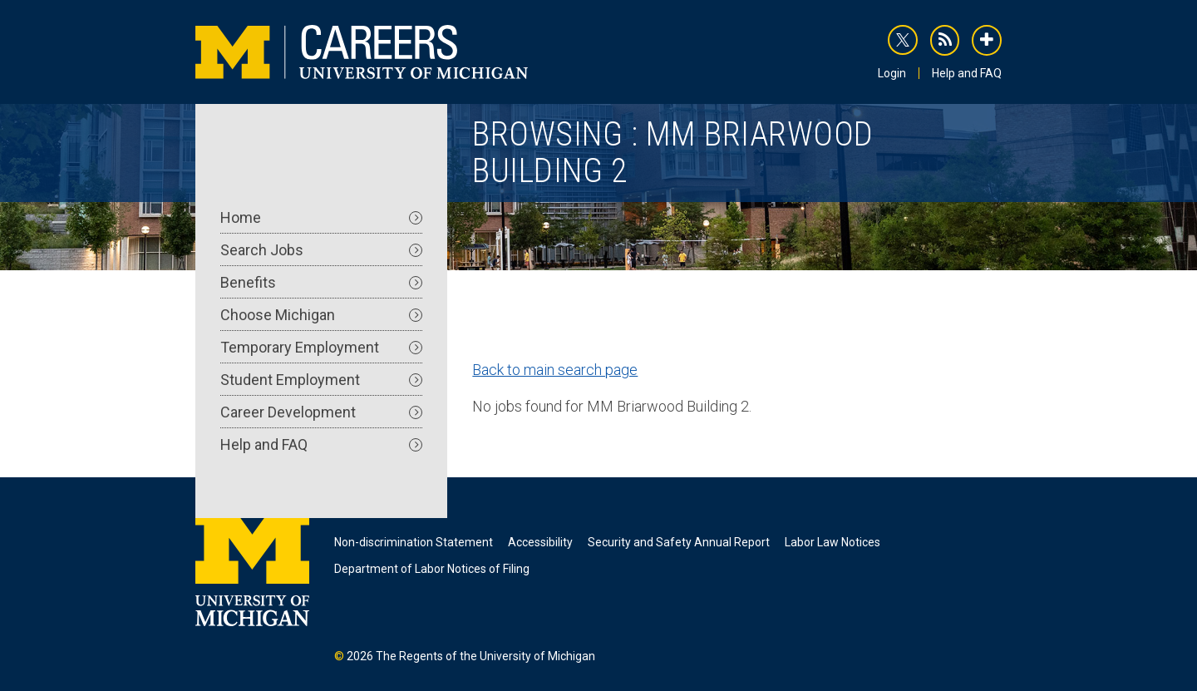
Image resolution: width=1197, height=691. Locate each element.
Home (321, 217)
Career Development (321, 412)
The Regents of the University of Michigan (485, 656)
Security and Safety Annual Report (679, 542)
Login (892, 73)
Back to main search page (555, 369)
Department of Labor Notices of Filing (432, 568)
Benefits (321, 282)
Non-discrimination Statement (413, 542)
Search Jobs (321, 250)
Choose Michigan (321, 314)
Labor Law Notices (832, 542)
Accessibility (540, 542)
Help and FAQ (967, 73)
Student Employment (321, 379)
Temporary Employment (321, 347)
